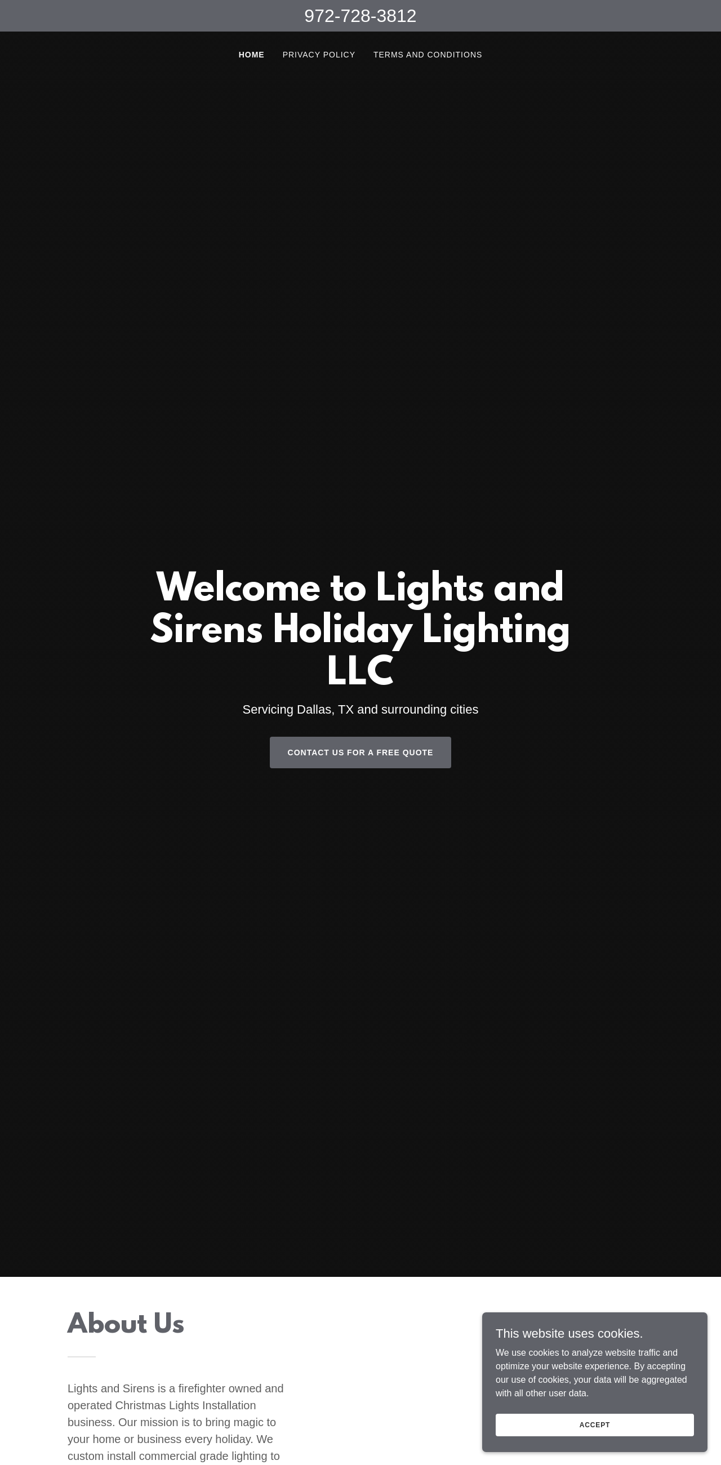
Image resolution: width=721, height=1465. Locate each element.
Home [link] (252, 54)
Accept (595, 1424)
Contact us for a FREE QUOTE (361, 752)
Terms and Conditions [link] (427, 54)
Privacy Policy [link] (319, 54)
